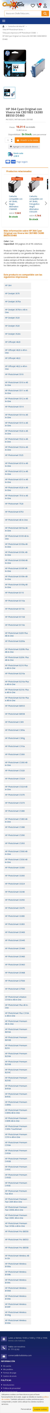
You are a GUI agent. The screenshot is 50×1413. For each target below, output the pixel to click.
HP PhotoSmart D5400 (15, 932)
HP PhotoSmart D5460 (15, 948)
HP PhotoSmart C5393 (15, 843)
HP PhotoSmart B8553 (15, 706)
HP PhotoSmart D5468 (15, 972)
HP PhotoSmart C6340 (15, 892)
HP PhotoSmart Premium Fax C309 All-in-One (16, 1200)
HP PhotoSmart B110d (15, 617)
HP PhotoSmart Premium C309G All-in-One (16, 1111)
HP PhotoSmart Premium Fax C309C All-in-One (16, 1216)
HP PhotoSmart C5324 (15, 778)
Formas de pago (9, 1372)
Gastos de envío (10, 1376)
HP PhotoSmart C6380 (15, 916)
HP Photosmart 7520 (14, 503)
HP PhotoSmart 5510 (14, 374)
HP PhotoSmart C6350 (15, 900)
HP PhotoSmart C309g (15, 738)
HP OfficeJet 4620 (12, 342)
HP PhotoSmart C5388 (15, 827)
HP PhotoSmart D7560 (15, 989)
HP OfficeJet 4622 (12, 358)
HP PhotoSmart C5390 (15, 835)
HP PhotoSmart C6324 (15, 883)
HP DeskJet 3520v (13, 334)
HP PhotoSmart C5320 (15, 770)
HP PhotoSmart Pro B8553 (16, 1239)
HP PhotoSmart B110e (15, 625)
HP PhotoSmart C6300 (15, 867)
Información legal (10, 1391)
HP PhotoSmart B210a (15, 673)
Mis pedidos (8, 1369)
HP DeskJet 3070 (12, 293)
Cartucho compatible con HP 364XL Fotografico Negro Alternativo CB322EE (36, 204)
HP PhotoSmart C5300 (15, 754)
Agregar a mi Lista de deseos (24, 146)
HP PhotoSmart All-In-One (16, 520)
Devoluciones (8, 1385)
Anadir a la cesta (27, 140)
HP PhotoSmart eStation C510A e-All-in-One (15, 998)
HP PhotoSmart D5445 (15, 940)
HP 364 (8, 285)
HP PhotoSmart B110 (14, 592)
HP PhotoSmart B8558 (15, 714)
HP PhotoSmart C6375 (15, 908)
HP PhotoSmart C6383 (15, 924)
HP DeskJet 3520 (12, 317)
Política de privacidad (11, 1388)
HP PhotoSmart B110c (15, 609)
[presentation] (6, 203)
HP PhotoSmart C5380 (15, 811)
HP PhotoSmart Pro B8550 (16, 1231)
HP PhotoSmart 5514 (14, 406)
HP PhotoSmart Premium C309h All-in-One (16, 1119)
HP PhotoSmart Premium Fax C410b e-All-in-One (16, 1224)
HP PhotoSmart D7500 (15, 980)
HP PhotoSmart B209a (15, 641)
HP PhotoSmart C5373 (15, 803)
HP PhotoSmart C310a (15, 746)
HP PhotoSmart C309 (14, 722)
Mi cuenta (7, 1366)
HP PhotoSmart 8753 (14, 511)
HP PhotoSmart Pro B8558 (16, 1247)
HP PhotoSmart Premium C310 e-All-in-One (16, 1135)
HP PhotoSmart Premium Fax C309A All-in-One (16, 1208)
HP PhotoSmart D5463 (15, 964)
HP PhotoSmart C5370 (15, 794)
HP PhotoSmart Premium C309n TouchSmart (16, 1127)
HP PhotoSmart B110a (15, 600)
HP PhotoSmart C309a (15, 730)
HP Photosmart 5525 (14, 455)
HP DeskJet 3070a (13, 301)
